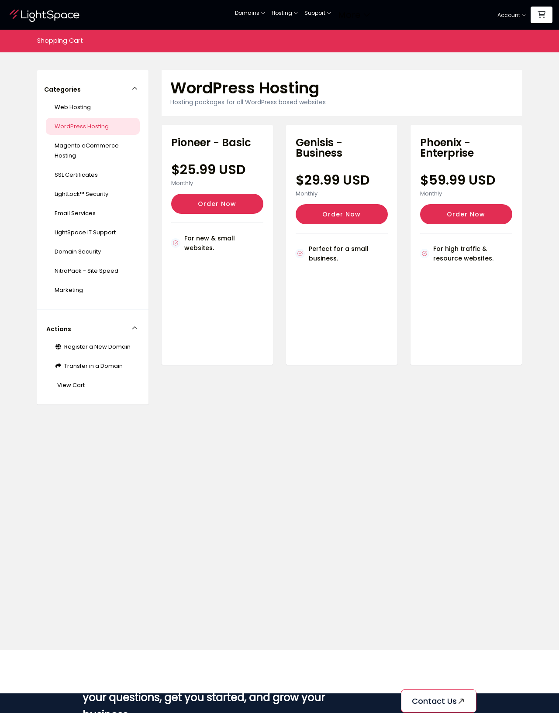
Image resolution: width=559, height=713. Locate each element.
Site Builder (365, 15)
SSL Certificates (283, 15)
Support (399, 15)
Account (511, 15)
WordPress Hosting (82, 126)
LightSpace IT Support (85, 232)
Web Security (327, 15)
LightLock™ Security (81, 194)
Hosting (243, 15)
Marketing (69, 290)
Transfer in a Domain (89, 366)
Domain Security (78, 251)
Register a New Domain (93, 347)
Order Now (217, 203)
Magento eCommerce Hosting (87, 150)
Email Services (75, 213)
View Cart (70, 385)
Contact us (439, 701)
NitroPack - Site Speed (86, 271)
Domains (208, 15)
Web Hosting (73, 107)
